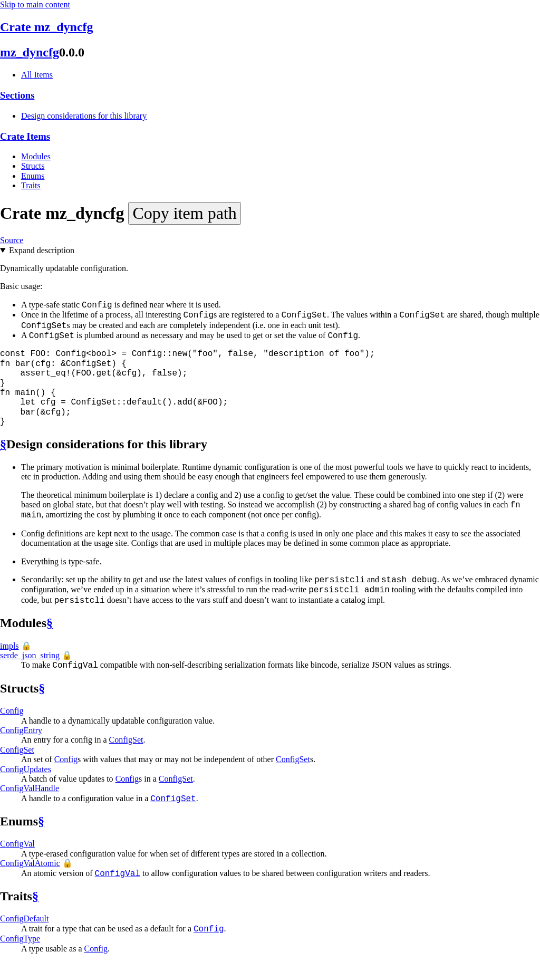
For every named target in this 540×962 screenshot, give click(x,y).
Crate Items (25, 136)
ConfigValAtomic (30, 863)
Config (11, 710)
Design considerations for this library (84, 115)
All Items (37, 74)
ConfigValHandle (29, 788)
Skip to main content (35, 4)
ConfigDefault (24, 918)
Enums (32, 175)
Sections (17, 95)
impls (9, 645)
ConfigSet (126, 739)
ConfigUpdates (25, 769)
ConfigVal (17, 843)
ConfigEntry (21, 730)
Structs (32, 165)
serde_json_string (30, 655)
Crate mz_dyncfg (46, 27)
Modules (36, 156)
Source (11, 240)
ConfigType (20, 938)
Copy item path (184, 213)
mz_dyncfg (29, 52)
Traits (31, 185)
